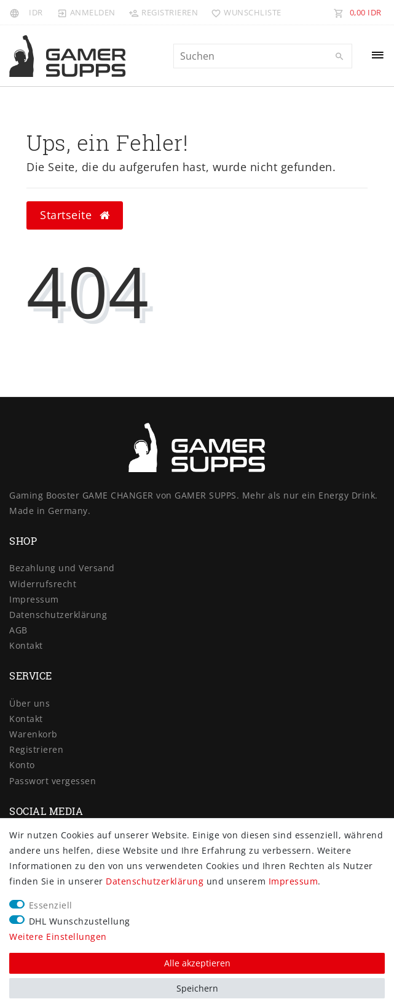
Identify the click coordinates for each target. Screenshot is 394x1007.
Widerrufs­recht (42, 584)
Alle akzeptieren (197, 963)
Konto (22, 765)
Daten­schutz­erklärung (58, 614)
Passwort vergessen (52, 781)
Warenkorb (33, 734)
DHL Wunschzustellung (79, 921)
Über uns (29, 703)
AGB (18, 630)
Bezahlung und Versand (62, 568)
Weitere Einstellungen (58, 936)
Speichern (197, 988)
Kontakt (26, 645)
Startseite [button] (74, 214)
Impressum (34, 599)
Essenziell (51, 905)
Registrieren (36, 749)
